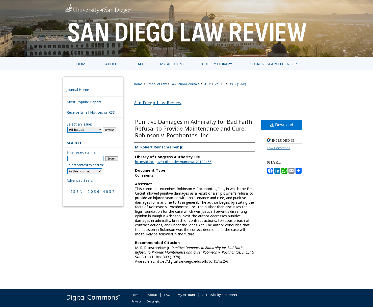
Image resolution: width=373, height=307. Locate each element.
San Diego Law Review (157, 102)
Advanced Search (81, 180)
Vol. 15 (219, 84)
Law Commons (278, 148)
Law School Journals (185, 84)
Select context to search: (85, 165)
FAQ (167, 294)
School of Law (157, 84)
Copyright (153, 301)
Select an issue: (79, 124)
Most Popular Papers (84, 102)
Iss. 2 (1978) (237, 84)
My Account (186, 294)
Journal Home (78, 89)
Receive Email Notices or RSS (91, 112)
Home (138, 84)
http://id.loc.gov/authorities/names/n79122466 (173, 161)
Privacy (136, 301)
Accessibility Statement (219, 294)
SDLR (207, 84)
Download (281, 125)
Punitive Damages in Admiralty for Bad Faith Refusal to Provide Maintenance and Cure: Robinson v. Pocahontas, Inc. (193, 128)
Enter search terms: (81, 152)
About (152, 294)
